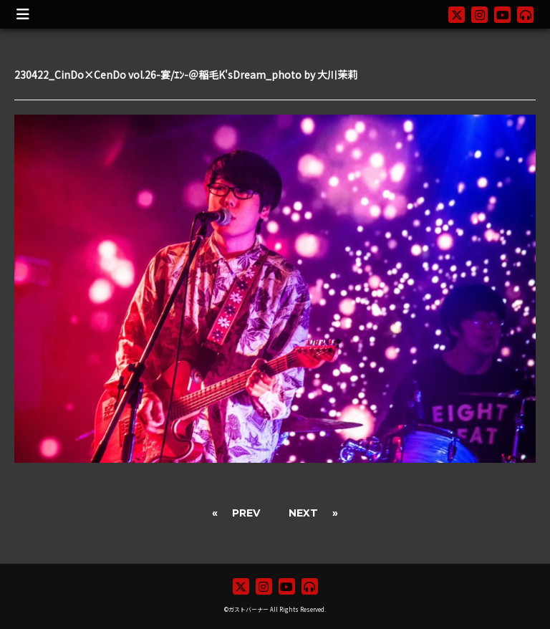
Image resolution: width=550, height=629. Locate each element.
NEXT (303, 512)
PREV (246, 512)
